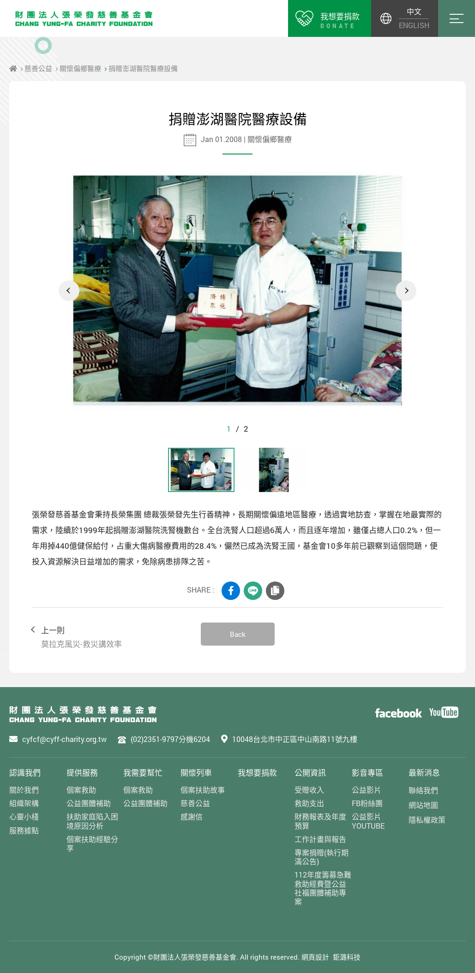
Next (406, 290)
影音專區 (367, 772)
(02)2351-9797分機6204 (170, 739)
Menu (456, 18)
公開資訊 (310, 772)
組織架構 (24, 803)
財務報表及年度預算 (320, 821)
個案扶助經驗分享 (92, 843)
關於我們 (24, 789)
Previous (69, 290)
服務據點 (24, 830)
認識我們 (25, 772)
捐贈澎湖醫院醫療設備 (143, 68)
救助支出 (309, 803)
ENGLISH (414, 25)
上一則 (111, 637)
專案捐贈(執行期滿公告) (322, 857)
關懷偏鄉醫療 (80, 68)
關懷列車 (196, 772)
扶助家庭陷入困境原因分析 (92, 821)
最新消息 (424, 772)
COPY (275, 590)
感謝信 (191, 816)
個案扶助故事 (202, 789)
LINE (253, 590)
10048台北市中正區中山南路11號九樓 (294, 739)
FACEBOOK (231, 590)
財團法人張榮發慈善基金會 (84, 18)
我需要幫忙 (142, 772)
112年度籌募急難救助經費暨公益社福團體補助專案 (323, 888)
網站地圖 (423, 805)
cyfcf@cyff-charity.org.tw (64, 739)
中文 (414, 11)
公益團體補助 (88, 803)
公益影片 (366, 789)
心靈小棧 (24, 816)
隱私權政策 (427, 820)
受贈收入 (309, 789)
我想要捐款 (257, 772)
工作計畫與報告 (320, 839)
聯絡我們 (423, 790)
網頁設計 (315, 956)
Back (238, 634)
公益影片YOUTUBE (368, 821)
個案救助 (81, 789)
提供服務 (82, 772)
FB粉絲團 (367, 803)
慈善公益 (38, 68)
